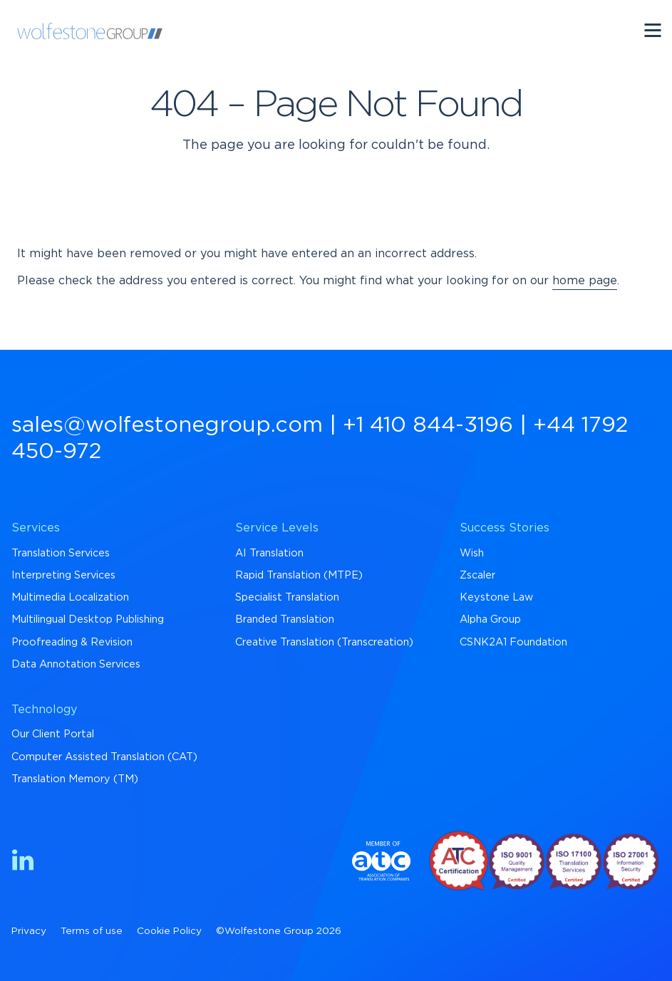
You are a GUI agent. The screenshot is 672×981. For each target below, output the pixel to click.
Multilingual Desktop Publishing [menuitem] (87, 619)
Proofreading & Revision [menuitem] (72, 642)
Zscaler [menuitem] (477, 575)
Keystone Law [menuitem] (496, 597)
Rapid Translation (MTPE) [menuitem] (299, 575)
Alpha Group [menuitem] (490, 619)
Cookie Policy (169, 931)
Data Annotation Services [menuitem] (75, 664)
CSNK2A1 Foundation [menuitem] (513, 642)
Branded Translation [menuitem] (284, 619)
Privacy (28, 931)
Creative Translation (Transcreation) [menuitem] (324, 642)
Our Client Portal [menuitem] (52, 734)
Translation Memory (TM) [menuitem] (74, 779)
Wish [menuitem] (472, 553)
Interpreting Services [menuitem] (63, 575)
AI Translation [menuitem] (269, 553)
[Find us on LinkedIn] (22, 862)
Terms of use (92, 931)
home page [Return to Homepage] (584, 280)
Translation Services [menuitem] (60, 553)
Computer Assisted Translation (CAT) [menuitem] (104, 757)
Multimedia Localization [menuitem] (70, 597)
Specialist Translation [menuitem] (287, 597)
